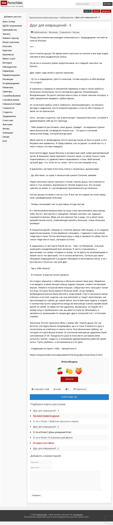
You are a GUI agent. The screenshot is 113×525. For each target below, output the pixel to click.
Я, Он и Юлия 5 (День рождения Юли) (52, 432)
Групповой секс (10, 29)
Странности (8, 108)
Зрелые (6, 33)
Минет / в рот (9, 58)
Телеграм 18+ (69, 397)
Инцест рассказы (11, 42)
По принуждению (11, 83)
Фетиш (6, 128)
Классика (7, 46)
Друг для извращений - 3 (46, 410)
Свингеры (7, 91)
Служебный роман (12, 95)
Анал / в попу (9, 21)
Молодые (7, 62)
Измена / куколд (11, 38)
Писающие (8, 79)
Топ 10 (88, 11)
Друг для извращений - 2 (46, 448)
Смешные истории (12, 103)
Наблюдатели (10, 66)
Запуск (69, 379)
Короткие (7, 50)
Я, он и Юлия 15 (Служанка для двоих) (52, 437)
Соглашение (78, 518)
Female (6, 136)
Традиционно (9, 116)
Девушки (106, 11)
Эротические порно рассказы (43, 17)
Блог (5, 140)
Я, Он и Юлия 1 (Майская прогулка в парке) (55, 421)
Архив (96, 11)
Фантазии (7, 124)
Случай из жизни (11, 99)
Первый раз (8, 71)
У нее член (8, 120)
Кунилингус (8, 54)
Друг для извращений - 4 (46, 426)
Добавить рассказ (12, 16)
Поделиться (80, 389)
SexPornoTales (41, 518)
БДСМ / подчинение (12, 25)
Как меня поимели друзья (46, 415)
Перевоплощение (11, 75)
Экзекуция (8, 132)
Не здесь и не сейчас (43, 442)
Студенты (7, 112)
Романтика (8, 87)
